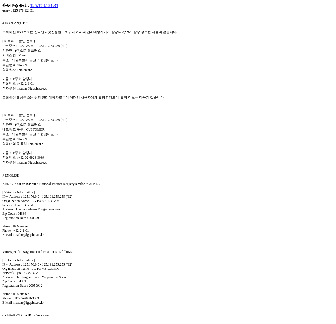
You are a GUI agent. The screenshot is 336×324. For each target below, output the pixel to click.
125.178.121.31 (44, 5)
